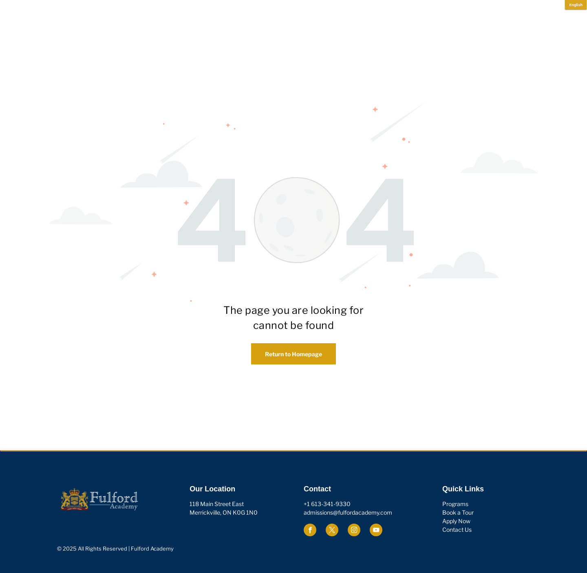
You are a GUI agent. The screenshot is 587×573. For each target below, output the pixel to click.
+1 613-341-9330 (327, 503)
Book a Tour (458, 512)
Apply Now (456, 520)
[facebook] (310, 531)
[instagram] (354, 531)
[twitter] (332, 531)
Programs (455, 503)
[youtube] (376, 531)
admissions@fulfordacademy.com (348, 512)
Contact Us (457, 529)
